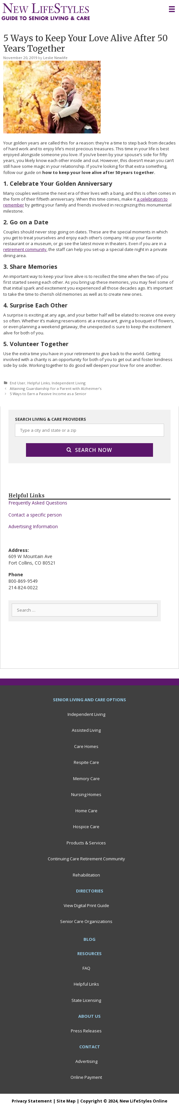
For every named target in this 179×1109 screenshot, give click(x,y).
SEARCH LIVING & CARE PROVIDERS (50, 419)
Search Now (89, 450)
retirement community (24, 249)
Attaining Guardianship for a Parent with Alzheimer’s (55, 388)
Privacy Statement (32, 1101)
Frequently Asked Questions (37, 503)
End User (17, 382)
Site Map (66, 1101)
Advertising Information (33, 526)
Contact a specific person (35, 515)
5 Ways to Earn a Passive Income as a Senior (48, 393)
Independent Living (68, 382)
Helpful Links (38, 382)
